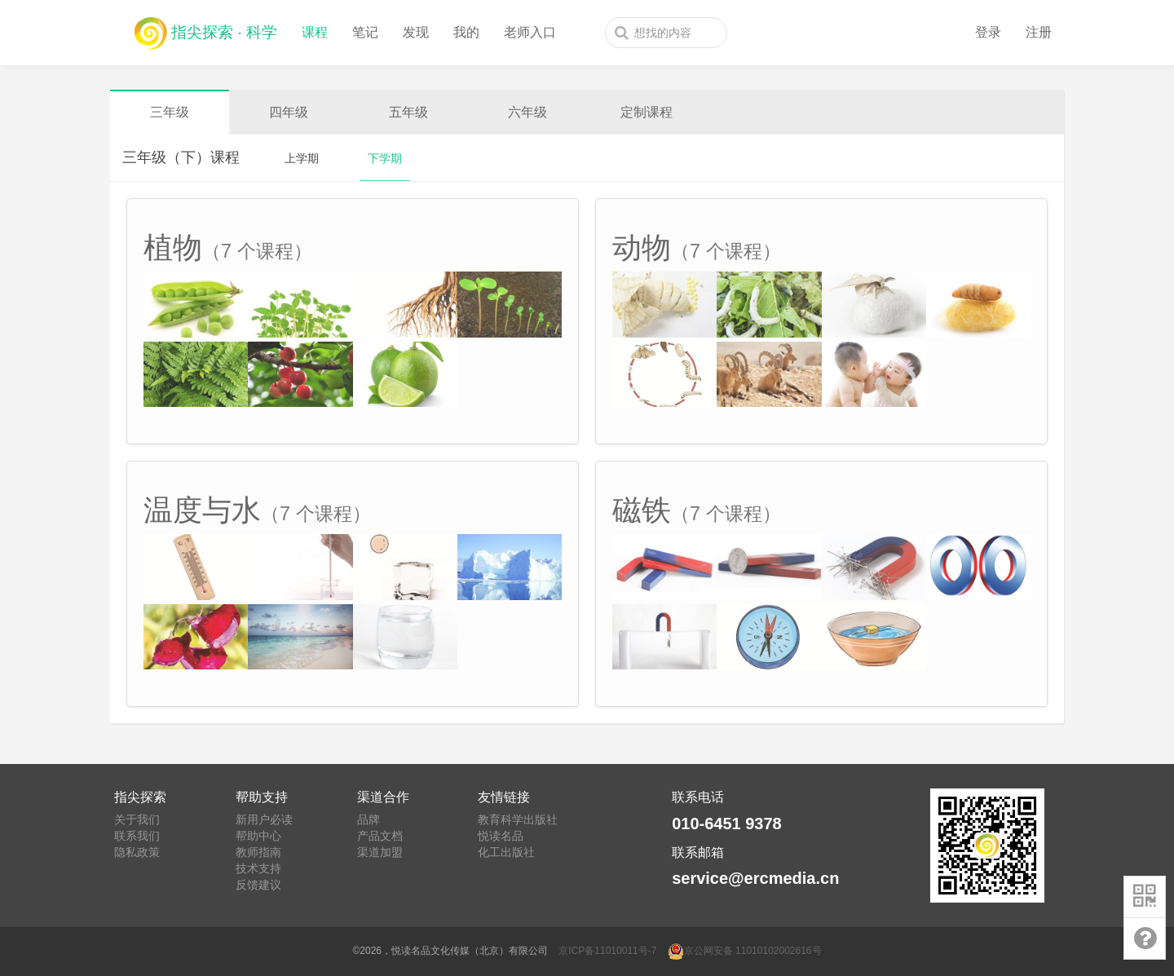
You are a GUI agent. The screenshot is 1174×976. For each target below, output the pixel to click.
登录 (988, 32)
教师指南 (258, 852)
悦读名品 (500, 835)
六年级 (527, 112)
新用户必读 (264, 819)
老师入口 (530, 32)
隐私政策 (137, 852)
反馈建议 (258, 884)
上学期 (302, 158)
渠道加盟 (380, 852)
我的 (466, 32)
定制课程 (646, 112)
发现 (416, 32)
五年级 (408, 112)
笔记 (365, 32)
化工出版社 (506, 852)
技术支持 (258, 868)
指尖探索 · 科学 (206, 29)
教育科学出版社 (518, 819)
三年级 (169, 112)
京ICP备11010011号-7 (607, 950)
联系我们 (137, 835)
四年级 (288, 112)
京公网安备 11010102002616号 (745, 950)
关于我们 (137, 819)
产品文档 (380, 835)
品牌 (368, 819)
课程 (315, 32)
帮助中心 (258, 835)
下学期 (385, 158)
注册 (1039, 32)
